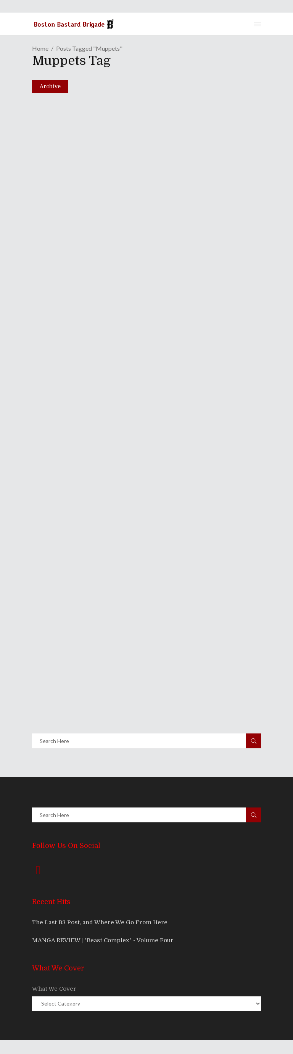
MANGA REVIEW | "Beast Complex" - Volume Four (103, 940)
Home (40, 48)
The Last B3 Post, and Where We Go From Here (99, 922)
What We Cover (54, 988)
